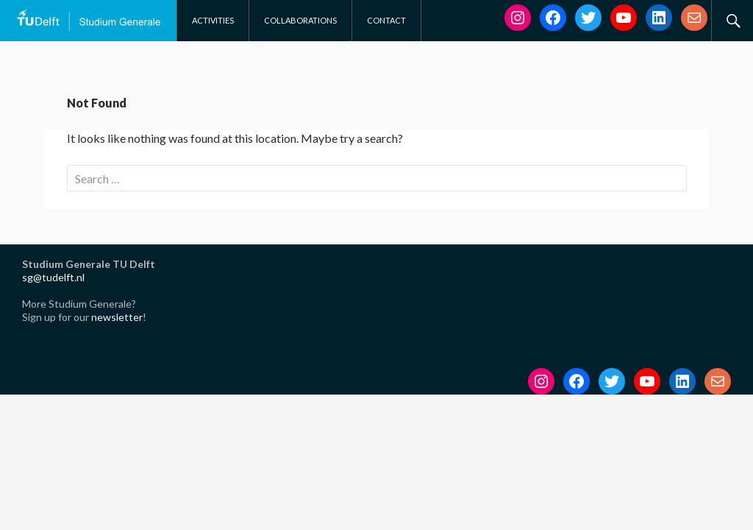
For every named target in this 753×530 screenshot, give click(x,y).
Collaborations (300, 20)
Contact (386, 20)
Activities (213, 20)
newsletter (117, 317)
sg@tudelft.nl (53, 277)
